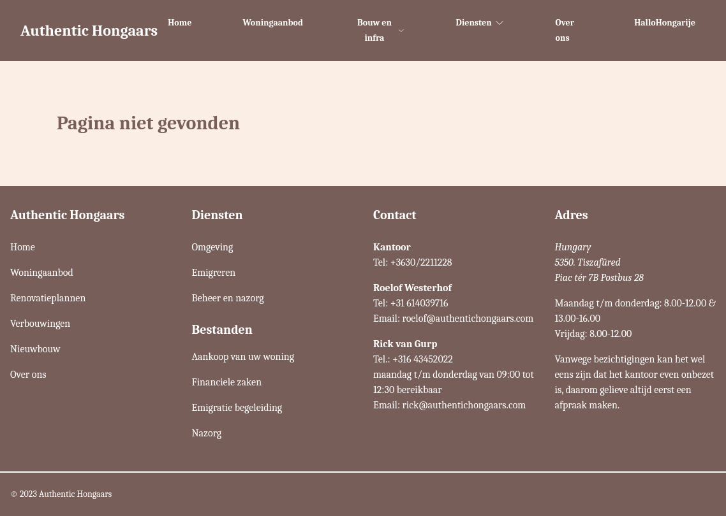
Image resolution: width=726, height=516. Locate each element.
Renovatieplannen (47, 298)
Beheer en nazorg (228, 298)
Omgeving (212, 247)
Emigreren (214, 272)
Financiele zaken (227, 382)
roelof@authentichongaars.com (468, 318)
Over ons (565, 30)
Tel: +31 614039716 (410, 303)
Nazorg (207, 433)
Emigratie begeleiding (237, 407)
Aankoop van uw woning (243, 356)
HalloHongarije (664, 22)
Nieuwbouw (35, 349)
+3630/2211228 (421, 262)
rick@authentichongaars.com (464, 405)
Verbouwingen (40, 323)
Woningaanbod (272, 22)
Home (179, 22)
